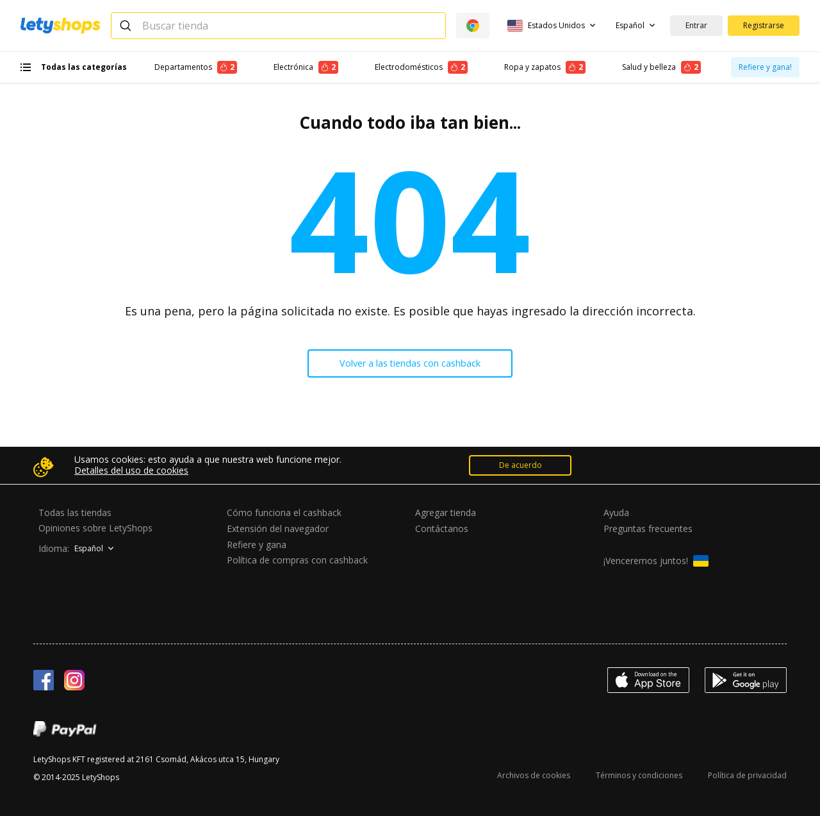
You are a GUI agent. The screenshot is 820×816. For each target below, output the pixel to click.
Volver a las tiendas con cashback (410, 365)
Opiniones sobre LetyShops (95, 528)
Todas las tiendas (74, 512)
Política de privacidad (747, 775)
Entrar (696, 25)
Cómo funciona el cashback (284, 512)
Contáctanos (441, 528)
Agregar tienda (445, 512)
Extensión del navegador (278, 528)
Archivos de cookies (533, 775)
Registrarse (763, 25)
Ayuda (616, 512)
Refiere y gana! (765, 67)
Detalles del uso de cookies (131, 471)
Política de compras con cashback (297, 560)
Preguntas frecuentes (648, 528)
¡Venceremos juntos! (656, 561)
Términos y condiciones (639, 775)
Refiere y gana (256, 544)
